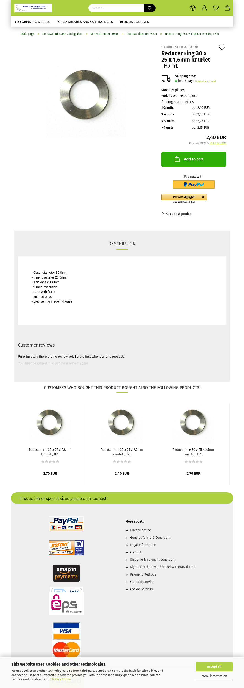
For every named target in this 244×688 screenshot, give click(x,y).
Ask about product (179, 214)
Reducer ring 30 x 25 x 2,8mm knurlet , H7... (50, 452)
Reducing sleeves (134, 22)
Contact (135, 552)
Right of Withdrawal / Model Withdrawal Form (163, 567)
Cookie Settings (141, 589)
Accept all (214, 667)
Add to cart (189, 158)
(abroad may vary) (205, 81)
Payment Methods (143, 575)
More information (214, 676)
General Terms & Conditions (150, 538)
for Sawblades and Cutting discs (85, 22)
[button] (193, 199)
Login (84, 363)
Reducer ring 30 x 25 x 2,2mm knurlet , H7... (122, 452)
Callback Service (142, 582)
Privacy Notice (61, 679)
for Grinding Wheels (32, 22)
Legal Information (143, 545)
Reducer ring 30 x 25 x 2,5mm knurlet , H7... (194, 452)
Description (122, 243)
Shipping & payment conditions (153, 560)
